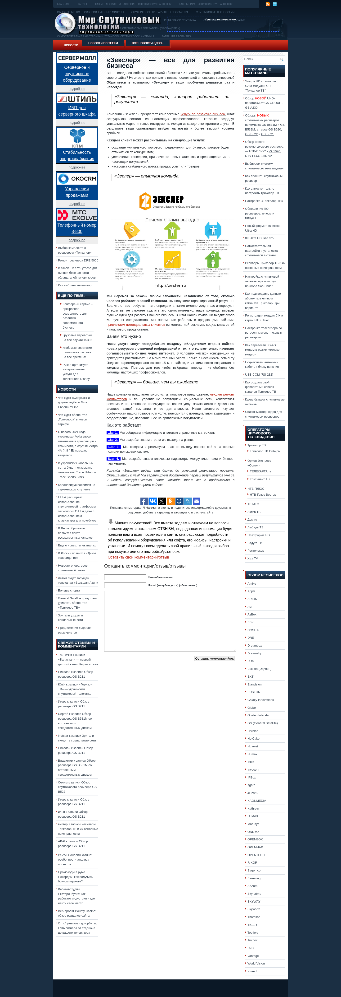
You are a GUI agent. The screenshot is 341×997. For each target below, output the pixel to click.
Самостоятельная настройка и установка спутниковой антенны (261, 250)
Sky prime (254, 893)
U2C (250, 948)
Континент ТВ (260, 479)
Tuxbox (252, 940)
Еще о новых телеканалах (77, 545)
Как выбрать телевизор (74, 285)
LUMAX (252, 816)
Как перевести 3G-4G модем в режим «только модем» (262, 349)
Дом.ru (252, 519)
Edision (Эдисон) (259, 669)
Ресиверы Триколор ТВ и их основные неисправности (78, 828)
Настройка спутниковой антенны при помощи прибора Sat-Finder (262, 281)
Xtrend (252, 971)
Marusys (253, 824)
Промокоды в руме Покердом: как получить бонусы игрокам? (75, 876)
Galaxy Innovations (260, 700)
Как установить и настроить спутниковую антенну (133, 4)
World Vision (256, 963)
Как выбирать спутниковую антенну (206, 4)
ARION (252, 599)
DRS (250, 661)
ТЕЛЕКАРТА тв (261, 471)
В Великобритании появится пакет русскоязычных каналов (75, 532)
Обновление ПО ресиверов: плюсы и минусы (259, 213)
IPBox (251, 777)
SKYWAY (253, 901)
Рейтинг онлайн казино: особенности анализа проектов (75, 859)
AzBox (251, 614)
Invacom (253, 769)
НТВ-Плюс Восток (263, 494)
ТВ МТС (253, 504)
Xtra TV (252, 558)
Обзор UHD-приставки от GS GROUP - (264, 103)
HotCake (253, 738)
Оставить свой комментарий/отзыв (138, 557)
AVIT (250, 607)
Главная (63, 4)
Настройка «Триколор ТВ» (264, 201)
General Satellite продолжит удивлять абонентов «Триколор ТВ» (77, 602)
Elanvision (254, 684)
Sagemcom (255, 870)
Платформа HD (258, 535)
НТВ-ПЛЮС (255, 488)
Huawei (252, 746)
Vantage (253, 956)
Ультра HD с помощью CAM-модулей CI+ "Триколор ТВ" (261, 85)
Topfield (252, 932)
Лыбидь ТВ (255, 527)
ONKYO (253, 832)
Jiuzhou (252, 793)
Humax (252, 754)
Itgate (251, 785)
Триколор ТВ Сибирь (265, 451)
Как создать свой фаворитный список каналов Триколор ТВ (260, 387)
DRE (250, 637)
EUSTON (253, 692)
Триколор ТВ (256, 445)
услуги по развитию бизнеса (203, 114)
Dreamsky (254, 653)
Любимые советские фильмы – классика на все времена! (77, 352)
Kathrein (253, 808)
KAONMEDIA (256, 800)
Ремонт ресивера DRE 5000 (78, 260)
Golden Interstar (258, 715)
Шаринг (82, 4)
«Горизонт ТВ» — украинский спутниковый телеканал (76, 689)
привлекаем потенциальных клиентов (136, 324)
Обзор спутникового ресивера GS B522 (77, 787)
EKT (250, 676)
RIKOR (252, 862)
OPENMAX (255, 847)
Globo (251, 707)
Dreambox (254, 645)
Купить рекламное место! (223, 19)
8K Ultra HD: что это (259, 238)
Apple (251, 591)
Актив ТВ (253, 512)
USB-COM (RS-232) (259, 374)
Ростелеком (256, 550)
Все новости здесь (147, 43)
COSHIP (253, 630)
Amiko (251, 583)
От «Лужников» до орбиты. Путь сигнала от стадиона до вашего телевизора (77, 928)
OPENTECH (256, 855)
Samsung (253, 878)
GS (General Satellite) (262, 723)
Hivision (252, 731)
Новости (71, 45)
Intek (250, 762)
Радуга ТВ (254, 543)
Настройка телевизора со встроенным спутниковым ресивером (263, 332)
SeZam (252, 886)
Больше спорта (69, 590)
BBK (250, 622)
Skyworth (253, 909)
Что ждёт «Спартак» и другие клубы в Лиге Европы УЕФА (74, 402)
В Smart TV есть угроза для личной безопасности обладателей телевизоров (78, 272)
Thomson (253, 917)
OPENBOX (255, 839)
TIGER (252, 925)
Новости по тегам (103, 43)
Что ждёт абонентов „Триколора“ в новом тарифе (72, 419)
